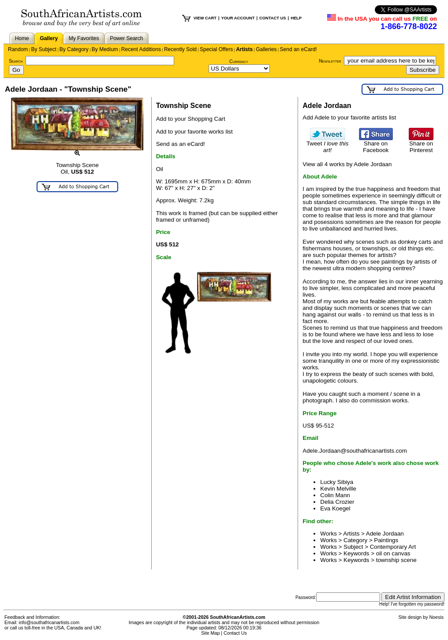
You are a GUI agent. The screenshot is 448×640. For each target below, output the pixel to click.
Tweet (327, 144)
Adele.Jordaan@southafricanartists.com (354, 450)
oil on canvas (393, 553)
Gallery (49, 38)
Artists (244, 49)
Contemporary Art (393, 546)
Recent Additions (141, 49)
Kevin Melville (338, 488)
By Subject (43, 49)
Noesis (436, 617)
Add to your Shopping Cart (190, 118)
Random (18, 49)
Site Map (210, 633)
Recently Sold (180, 49)
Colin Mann (335, 495)
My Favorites (84, 38)
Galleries (266, 49)
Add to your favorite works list (194, 131)
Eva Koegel (335, 508)
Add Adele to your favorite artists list (349, 117)
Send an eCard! (298, 49)
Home (22, 38)
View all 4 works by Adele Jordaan (347, 164)
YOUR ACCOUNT (238, 18)
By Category (74, 49)
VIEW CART (205, 18)
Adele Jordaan (385, 533)
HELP (296, 18)
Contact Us (235, 633)
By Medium (105, 49)
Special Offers (216, 49)
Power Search (126, 38)
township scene (396, 560)
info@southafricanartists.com (49, 622)
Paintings (386, 540)
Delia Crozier (337, 502)
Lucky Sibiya (336, 482)
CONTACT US (272, 18)
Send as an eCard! (180, 144)
